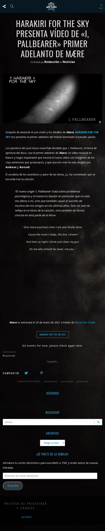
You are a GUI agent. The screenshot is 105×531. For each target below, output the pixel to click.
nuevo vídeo (67, 381)
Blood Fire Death (85, 322)
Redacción (52, 62)
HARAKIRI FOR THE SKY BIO (52, 334)
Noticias (69, 62)
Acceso (26, 517)
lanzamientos (51, 381)
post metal (82, 381)
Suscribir (13, 485)
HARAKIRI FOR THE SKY (28, 381)
